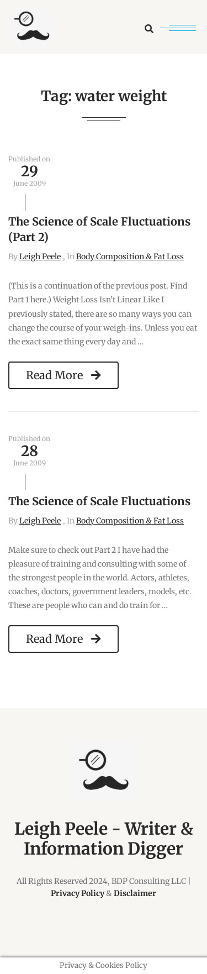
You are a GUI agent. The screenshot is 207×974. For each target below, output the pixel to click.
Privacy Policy (77, 893)
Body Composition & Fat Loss (130, 256)
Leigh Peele (40, 256)
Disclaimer (135, 893)
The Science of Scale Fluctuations (99, 501)
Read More (63, 375)
